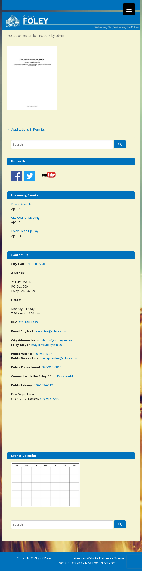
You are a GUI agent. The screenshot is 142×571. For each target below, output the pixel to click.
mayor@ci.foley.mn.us (46, 345)
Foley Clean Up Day (24, 231)
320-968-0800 (51, 367)
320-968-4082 (42, 354)
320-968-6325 (28, 322)
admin (60, 36)
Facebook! (65, 376)
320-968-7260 (35, 264)
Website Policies (98, 558)
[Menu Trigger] (129, 9)
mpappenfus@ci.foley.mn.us (61, 358)
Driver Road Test (23, 204)
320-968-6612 (43, 385)
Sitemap (119, 558)
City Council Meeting (25, 217)
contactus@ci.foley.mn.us (52, 331)
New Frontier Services (100, 563)
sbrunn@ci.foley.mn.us (57, 340)
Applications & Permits (26, 129)
